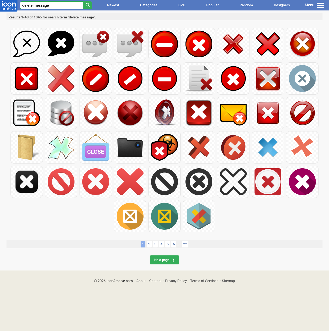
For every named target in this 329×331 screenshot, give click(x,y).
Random (246, 5)
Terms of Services (204, 281)
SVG (181, 5)
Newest (113, 5)
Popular (212, 5)
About (141, 281)
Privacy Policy (176, 281)
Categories (149, 5)
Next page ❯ (164, 260)
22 (185, 244)
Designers (282, 5)
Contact (155, 281)
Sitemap (228, 281)
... (179, 244)
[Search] (87, 5)
